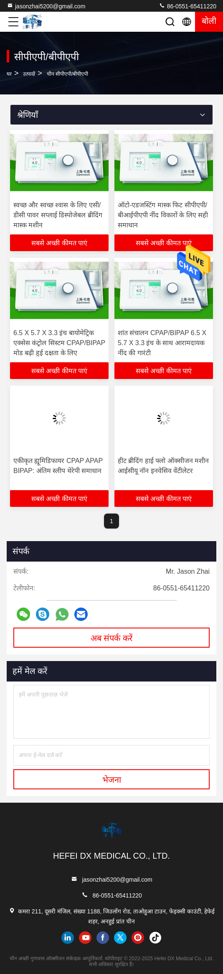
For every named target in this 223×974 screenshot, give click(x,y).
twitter (120, 937)
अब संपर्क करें (111, 638)
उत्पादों (29, 74)
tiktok (155, 937)
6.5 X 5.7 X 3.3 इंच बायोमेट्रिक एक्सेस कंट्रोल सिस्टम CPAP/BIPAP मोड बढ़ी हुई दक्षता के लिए (59, 342)
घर (9, 74)
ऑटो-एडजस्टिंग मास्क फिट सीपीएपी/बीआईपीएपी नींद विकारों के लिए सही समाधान (163, 215)
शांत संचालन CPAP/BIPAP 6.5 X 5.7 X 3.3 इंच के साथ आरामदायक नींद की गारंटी (162, 342)
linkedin (67, 937)
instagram (138, 937)
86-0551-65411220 (187, 6)
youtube (85, 937)
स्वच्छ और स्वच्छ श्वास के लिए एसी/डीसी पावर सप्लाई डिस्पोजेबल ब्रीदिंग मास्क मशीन (57, 215)
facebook (102, 937)
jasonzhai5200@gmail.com (46, 6)
